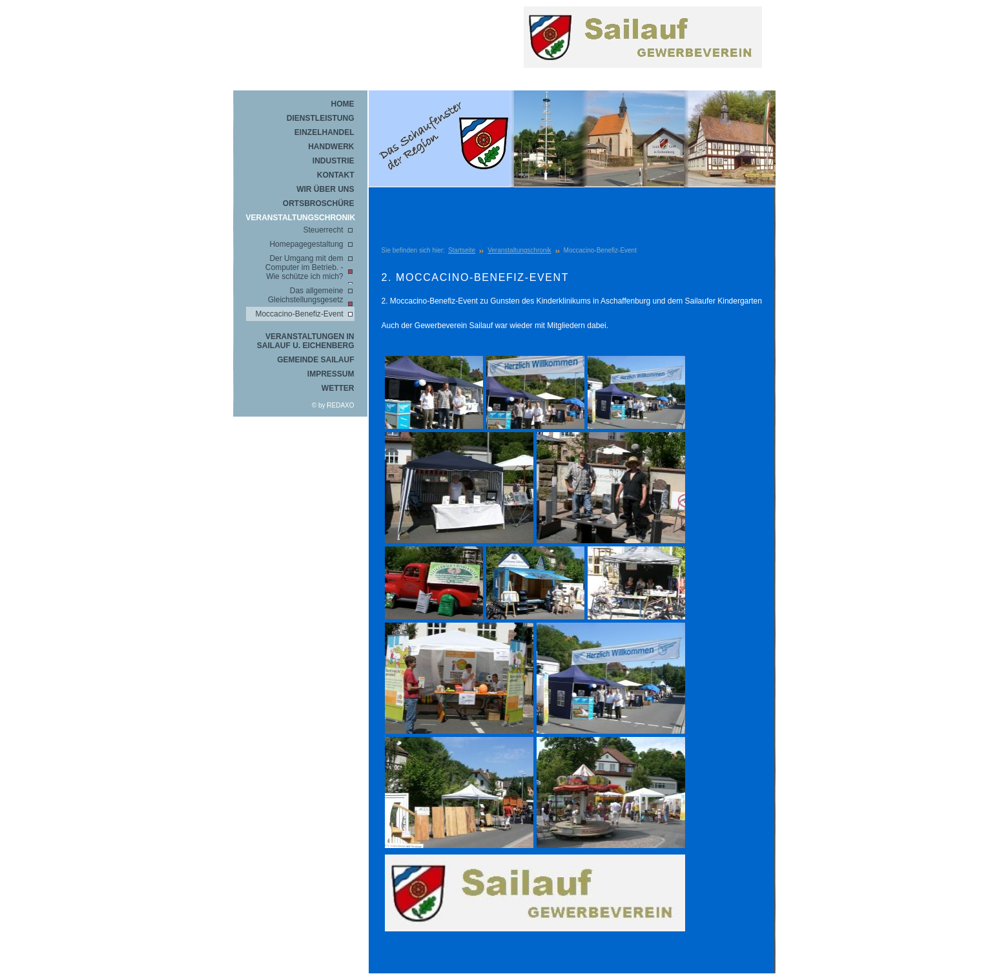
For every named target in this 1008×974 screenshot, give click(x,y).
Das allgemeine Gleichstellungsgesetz (306, 295)
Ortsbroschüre (319, 203)
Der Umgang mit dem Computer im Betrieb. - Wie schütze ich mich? (304, 267)
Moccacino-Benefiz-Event (299, 313)
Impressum (331, 373)
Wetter (338, 388)
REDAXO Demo (646, 54)
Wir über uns (325, 189)
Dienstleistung (321, 118)
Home (343, 104)
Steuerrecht (323, 229)
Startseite (461, 250)
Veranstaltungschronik (300, 217)
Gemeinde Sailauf (315, 359)
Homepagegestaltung (306, 244)
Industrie (334, 160)
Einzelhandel (324, 132)
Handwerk (331, 146)
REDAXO (340, 405)
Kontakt (336, 175)
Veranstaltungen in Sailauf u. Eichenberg (306, 341)
